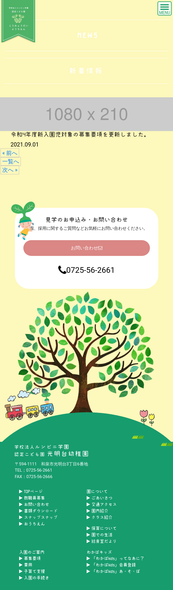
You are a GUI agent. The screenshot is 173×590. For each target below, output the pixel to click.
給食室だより (102, 541)
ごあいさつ (100, 498)
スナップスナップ (38, 517)
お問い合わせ (86, 248)
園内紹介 (97, 511)
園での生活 (100, 535)
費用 (25, 565)
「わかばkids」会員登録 (111, 565)
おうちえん (32, 524)
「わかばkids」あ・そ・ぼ (113, 571)
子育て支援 (32, 571)
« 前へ (9, 153)
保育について (102, 528)
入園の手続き (34, 578)
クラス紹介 (100, 517)
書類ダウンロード (38, 511)
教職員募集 (32, 498)
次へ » (9, 169)
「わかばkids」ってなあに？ (115, 558)
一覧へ (10, 161)
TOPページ (31, 491)
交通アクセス (102, 504)
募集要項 (30, 558)
